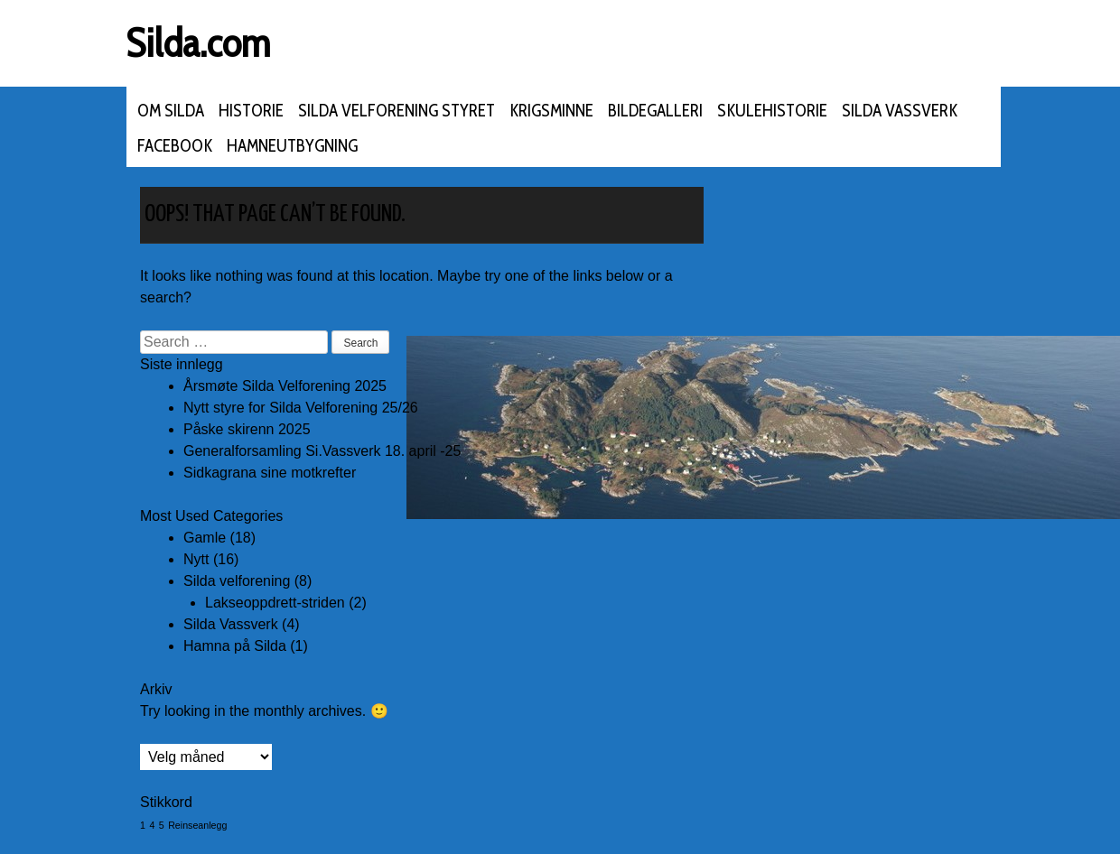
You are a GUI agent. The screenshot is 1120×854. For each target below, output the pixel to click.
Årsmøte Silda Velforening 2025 (285, 386)
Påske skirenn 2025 (247, 429)
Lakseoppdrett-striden (275, 602)
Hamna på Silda (234, 646)
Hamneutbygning (292, 145)
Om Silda (170, 110)
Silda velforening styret (396, 110)
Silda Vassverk (899, 110)
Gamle (204, 537)
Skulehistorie (772, 110)
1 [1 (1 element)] (142, 825)
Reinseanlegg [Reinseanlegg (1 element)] (197, 825)
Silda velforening (236, 581)
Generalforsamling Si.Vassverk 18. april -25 (322, 451)
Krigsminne (551, 110)
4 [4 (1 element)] (151, 825)
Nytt (196, 559)
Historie (251, 110)
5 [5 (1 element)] (161, 825)
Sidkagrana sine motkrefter (269, 472)
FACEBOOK (174, 145)
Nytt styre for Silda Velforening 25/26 (300, 407)
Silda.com (198, 43)
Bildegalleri (655, 110)
